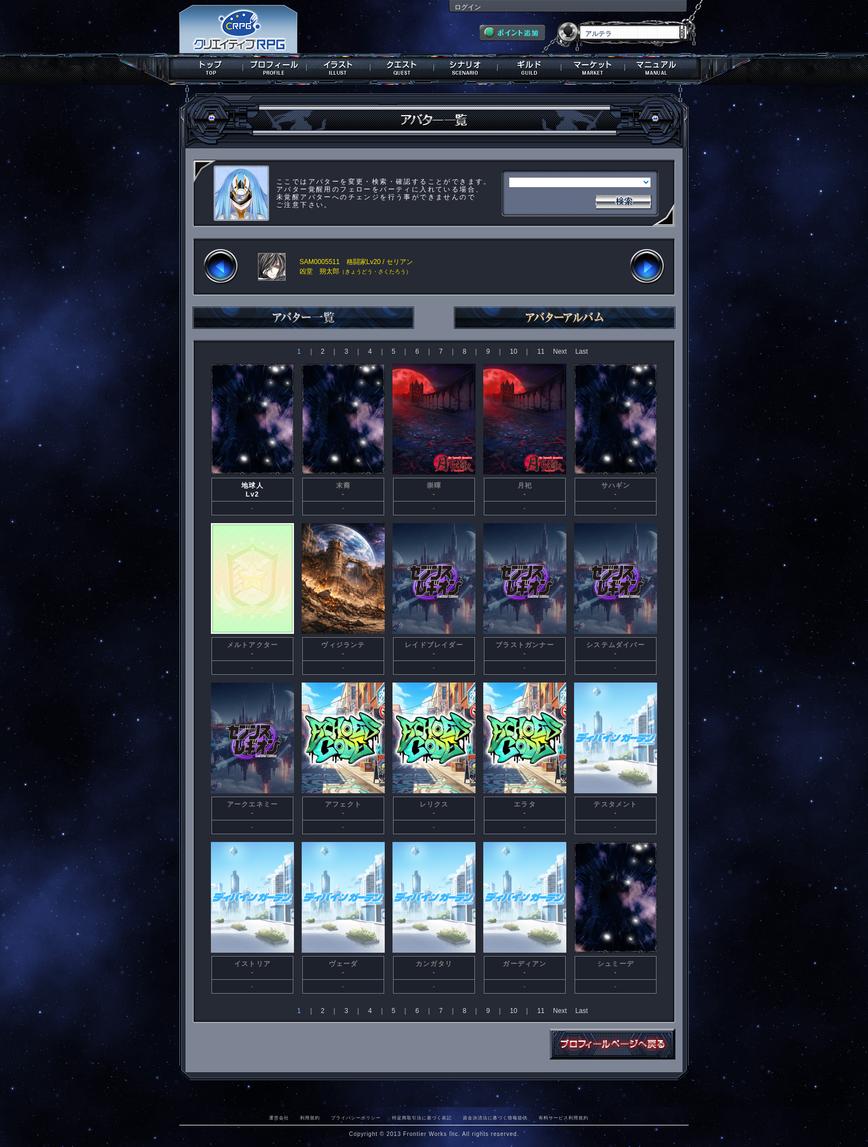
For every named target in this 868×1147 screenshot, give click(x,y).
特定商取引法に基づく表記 (422, 1117)
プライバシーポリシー (356, 1117)
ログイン (467, 7)
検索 (623, 200)
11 (540, 351)
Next (560, 351)
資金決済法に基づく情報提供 (495, 1117)
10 (513, 351)
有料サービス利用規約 (563, 1117)
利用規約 (310, 1117)
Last (581, 351)
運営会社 (279, 1117)
